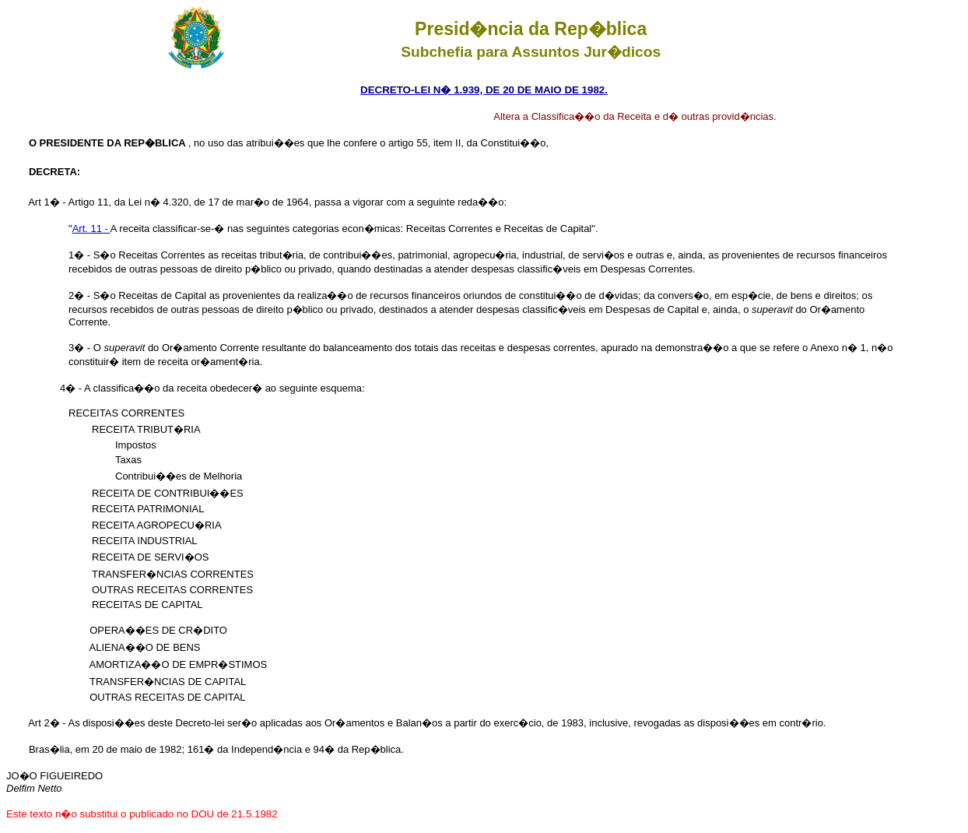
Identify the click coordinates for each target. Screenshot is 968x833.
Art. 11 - (91, 228)
